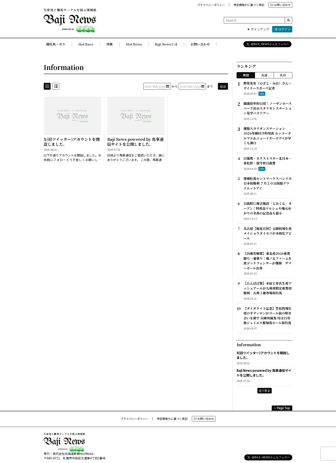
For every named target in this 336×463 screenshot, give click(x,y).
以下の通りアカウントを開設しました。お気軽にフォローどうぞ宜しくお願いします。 (72, 157)
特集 (109, 44)
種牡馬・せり (55, 44)
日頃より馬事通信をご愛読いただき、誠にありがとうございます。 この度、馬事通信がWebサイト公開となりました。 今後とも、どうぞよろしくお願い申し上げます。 (136, 157)
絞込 (223, 86)
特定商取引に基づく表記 (249, 5)
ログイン (282, 29)
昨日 (246, 75)
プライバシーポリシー (211, 5)
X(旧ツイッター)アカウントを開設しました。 (72, 142)
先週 (264, 75)
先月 (283, 75)
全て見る (264, 391)
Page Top (281, 408)
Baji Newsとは (166, 44)
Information (64, 67)
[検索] (288, 20)
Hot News (134, 44)
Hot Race (85, 44)
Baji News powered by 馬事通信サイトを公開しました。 (135, 142)
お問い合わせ (280, 5)
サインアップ (258, 29)
